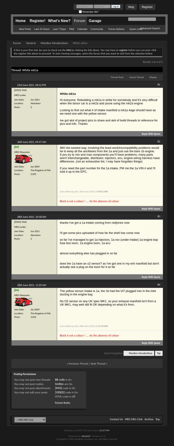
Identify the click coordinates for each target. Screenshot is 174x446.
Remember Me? (89, 12)
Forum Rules (62, 402)
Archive (149, 419)
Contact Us (116, 419)
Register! (37, 21)
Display (153, 77)
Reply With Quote (149, 133)
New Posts (25, 29)
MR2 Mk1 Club (134, 419)
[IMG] (58, 388)
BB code (60, 379)
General (30, 43)
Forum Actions (116, 29)
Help (131, 7)
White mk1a (30, 70)
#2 (158, 141)
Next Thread (98, 363)
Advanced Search (150, 28)
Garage (95, 21)
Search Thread (136, 77)
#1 (158, 84)
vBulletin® (86, 436)
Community (97, 29)
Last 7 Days (59, 29)
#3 (158, 216)
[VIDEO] (60, 392)
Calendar (82, 29)
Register (147, 7)
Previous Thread (78, 363)
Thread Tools (117, 77)
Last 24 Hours (42, 29)
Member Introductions (54, 43)
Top (159, 353)
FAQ (71, 29)
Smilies (59, 384)
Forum (79, 21)
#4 (158, 284)
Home (21, 21)
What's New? (59, 21)
